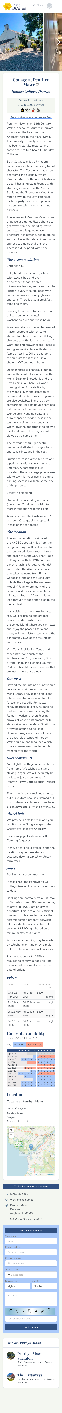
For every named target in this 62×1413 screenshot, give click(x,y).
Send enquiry (31, 1326)
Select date (17, 1275)
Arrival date (11, 1269)
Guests (35, 1281)
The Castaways (29, 1374)
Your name (11, 1236)
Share (37, 5)
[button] (58, 42)
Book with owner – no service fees (31, 117)
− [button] (11, 1135)
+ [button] (11, 1130)
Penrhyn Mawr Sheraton (29, 1356)
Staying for (11, 1281)
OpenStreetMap (47, 1174)
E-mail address (13, 1247)
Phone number (13, 1258)
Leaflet (35, 1174)
